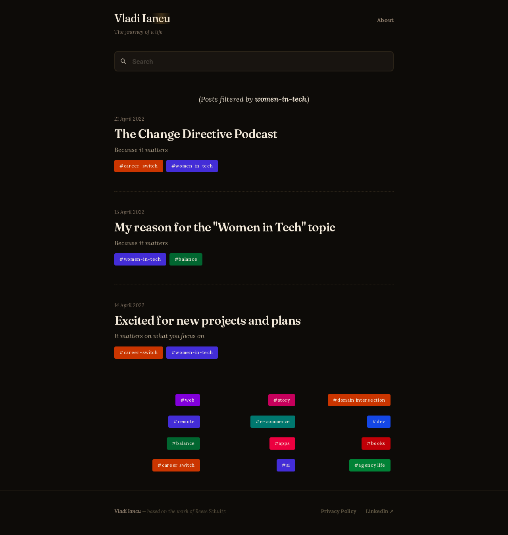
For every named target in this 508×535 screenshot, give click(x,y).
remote (186, 421)
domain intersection (361, 400)
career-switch (141, 166)
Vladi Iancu (127, 511)
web (190, 400)
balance (188, 259)
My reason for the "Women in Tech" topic (224, 227)
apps (284, 443)
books (378, 443)
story (284, 400)
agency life (371, 465)
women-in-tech (194, 166)
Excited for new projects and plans (207, 320)
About (385, 20)
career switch (178, 465)
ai (288, 465)
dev (381, 421)
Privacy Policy (338, 511)
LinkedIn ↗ (380, 511)
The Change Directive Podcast (195, 134)
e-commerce (275, 421)
